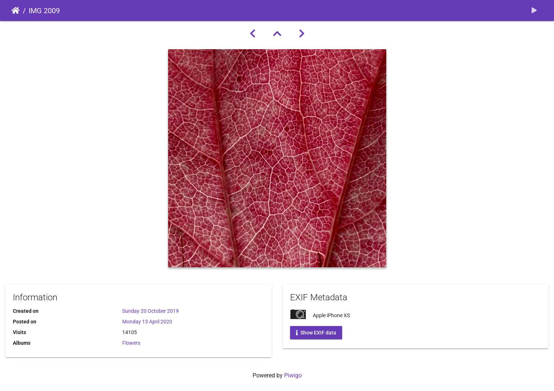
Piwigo (293, 375)
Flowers (131, 343)
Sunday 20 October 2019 (150, 311)
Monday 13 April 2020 (147, 322)
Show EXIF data (316, 333)
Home (15, 10)
